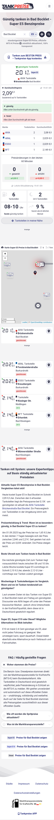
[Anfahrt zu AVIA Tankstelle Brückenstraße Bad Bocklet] (49, 331)
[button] (35, 273)
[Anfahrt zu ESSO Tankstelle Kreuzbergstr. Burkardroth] (49, 382)
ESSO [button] (8, 144)
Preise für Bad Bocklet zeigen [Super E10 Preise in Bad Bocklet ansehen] (27, 746)
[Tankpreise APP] (27, 814)
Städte (9, 783)
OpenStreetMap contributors (41, 322)
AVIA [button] (7, 132)
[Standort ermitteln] (42, 34)
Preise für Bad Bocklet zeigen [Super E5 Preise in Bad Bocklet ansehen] (27, 737)
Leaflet (24, 322)
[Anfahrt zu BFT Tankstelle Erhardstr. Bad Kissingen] (49, 415)
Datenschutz (41, 783)
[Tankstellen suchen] (49, 34)
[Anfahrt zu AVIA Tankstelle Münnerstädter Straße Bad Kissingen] (49, 449)
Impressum (24, 783)
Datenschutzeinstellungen (27, 793)
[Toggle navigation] (49, 6)
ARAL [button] (8, 138)
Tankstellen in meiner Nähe (27, 220)
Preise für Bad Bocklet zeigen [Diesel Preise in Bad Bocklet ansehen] (27, 755)
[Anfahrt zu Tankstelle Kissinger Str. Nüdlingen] (49, 398)
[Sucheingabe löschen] (24, 34)
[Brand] (17, 6)
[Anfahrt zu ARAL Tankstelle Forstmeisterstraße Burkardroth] (49, 365)
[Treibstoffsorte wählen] (33, 34)
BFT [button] (7, 149)
